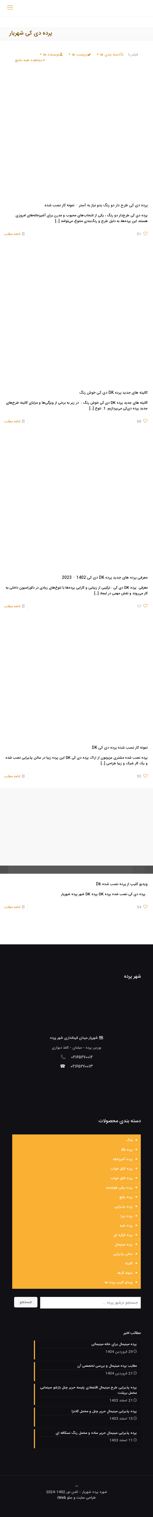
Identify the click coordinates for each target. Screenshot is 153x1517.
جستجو (26, 1302)
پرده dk (127, 1150)
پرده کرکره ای (123, 1235)
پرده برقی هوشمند (119, 1188)
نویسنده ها (51, 55)
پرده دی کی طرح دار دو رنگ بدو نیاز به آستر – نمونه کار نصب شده (96, 205)
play (76, 823)
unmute (132, 869)
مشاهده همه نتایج (30, 60)
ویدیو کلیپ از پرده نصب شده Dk (122, 884)
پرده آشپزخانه (123, 1159)
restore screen (149, 870)
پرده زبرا (127, 1216)
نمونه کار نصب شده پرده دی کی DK (120, 748)
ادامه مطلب (12, 234)
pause (4, 870)
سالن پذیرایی (123, 1254)
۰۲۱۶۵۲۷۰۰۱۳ (82, 1066)
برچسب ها (79, 55)
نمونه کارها (125, 1273)
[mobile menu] (10, 8)
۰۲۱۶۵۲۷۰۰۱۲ (82, 1057)
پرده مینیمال (124, 1245)
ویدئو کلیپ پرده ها (119, 1283)
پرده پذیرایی (123, 1207)
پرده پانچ (126, 1197)
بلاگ (129, 1140)
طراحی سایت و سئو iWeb (76, 1498)
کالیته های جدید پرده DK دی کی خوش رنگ (113, 393)
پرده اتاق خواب (121, 1169)
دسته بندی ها (109, 55)
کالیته (129, 1264)
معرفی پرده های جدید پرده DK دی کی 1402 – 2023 (105, 578)
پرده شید (126, 1226)
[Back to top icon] (76, 1486)
